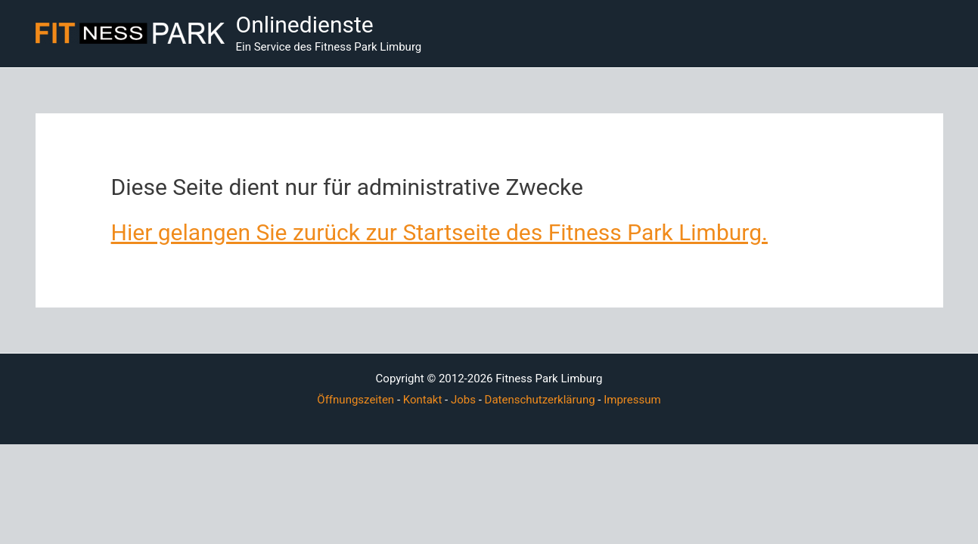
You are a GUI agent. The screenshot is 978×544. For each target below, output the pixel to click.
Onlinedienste (305, 24)
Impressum (632, 399)
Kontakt (422, 399)
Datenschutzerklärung (540, 399)
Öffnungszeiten (355, 399)
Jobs (463, 399)
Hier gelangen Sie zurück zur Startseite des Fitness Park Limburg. (439, 232)
